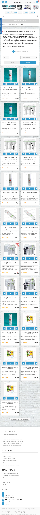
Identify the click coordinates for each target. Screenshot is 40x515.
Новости (32, 12)
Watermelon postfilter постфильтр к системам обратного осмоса (29, 228)
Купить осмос (6, 454)
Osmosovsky (19, 513)
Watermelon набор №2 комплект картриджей (10, 367)
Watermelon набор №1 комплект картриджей (30, 333)
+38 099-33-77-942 (29, 2)
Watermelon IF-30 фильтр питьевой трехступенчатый (29, 123)
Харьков (7, 504)
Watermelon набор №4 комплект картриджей (10, 402)
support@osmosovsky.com (12, 502)
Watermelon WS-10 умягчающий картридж (10, 333)
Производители (13, 24)
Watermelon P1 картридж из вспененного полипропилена (10, 193)
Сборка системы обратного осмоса (12, 443)
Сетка (28, 62)
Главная (7, 12)
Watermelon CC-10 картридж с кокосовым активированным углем (10, 88)
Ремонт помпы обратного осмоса (12, 445)
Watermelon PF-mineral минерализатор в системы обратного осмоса (10, 228)
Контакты (5, 480)
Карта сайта (6, 482)
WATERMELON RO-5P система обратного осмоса (30, 263)
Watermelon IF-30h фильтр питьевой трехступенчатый (29, 158)
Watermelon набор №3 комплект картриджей (30, 367)
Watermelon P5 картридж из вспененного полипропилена (29, 193)
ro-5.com (25, 513)
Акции (4, 484)
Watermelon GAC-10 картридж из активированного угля (10, 123)
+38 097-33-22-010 (17, 2)
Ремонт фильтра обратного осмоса (12, 439)
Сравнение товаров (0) (21, 51)
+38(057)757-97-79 (9, 497)
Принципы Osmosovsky (9, 458)
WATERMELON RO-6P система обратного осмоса (30, 298)
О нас (20, 12)
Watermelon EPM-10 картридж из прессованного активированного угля (30, 88)
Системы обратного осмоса (10, 473)
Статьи (26, 12)
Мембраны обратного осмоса (11, 475)
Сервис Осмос (31, 513)
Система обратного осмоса (10, 463)
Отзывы (14, 12)
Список (12, 62)
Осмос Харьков (7, 456)
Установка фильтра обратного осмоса (13, 437)
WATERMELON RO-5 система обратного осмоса (10, 263)
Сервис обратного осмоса (10, 434)
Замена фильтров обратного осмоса (13, 441)
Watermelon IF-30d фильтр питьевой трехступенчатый (10, 158)
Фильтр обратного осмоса (10, 460)
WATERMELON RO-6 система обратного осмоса (10, 298)
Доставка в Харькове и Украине (11, 465)
